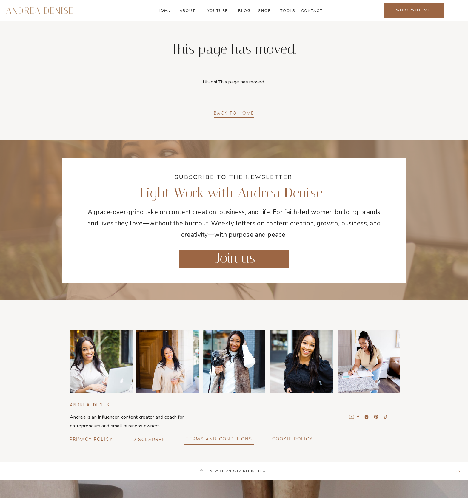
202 (208, 470)
